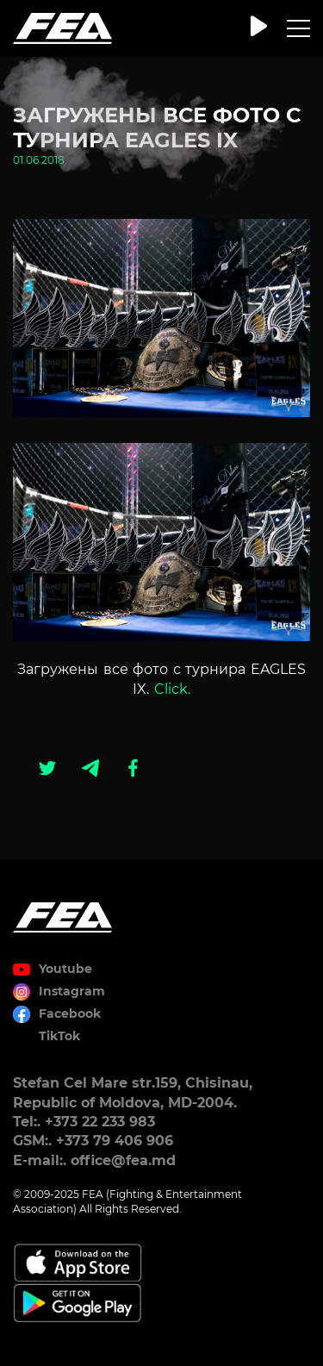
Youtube (65, 968)
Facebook (70, 1013)
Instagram (72, 991)
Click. (172, 689)
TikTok (59, 1036)
